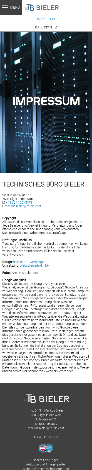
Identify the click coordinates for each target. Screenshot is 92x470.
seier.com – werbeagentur (31, 262)
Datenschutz (46, 27)
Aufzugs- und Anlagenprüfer (46, 464)
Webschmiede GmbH (34, 265)
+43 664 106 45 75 (19, 202)
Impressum (46, 19)
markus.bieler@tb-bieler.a (45, 428)
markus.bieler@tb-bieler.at (23, 206)
